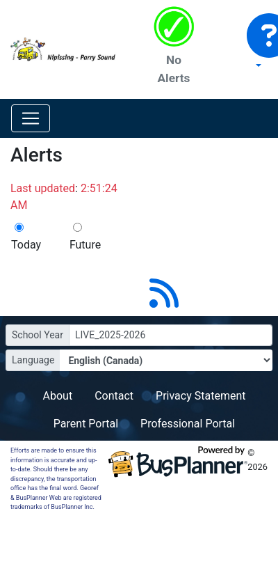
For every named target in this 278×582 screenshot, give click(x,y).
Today (26, 244)
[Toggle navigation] (30, 118)
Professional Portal (187, 423)
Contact (114, 395)
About (58, 395)
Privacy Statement (200, 395)
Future (85, 244)
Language (33, 359)
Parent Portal (86, 423)
